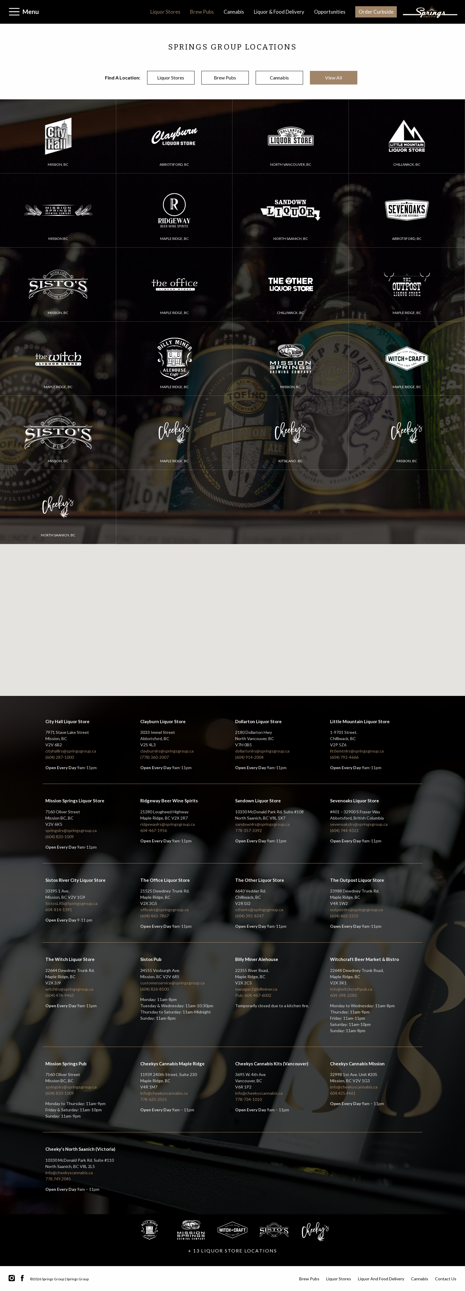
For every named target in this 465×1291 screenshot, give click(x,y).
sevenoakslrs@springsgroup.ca (359, 824)
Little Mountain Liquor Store (360, 721)
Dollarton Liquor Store (258, 721)
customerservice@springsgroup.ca (172, 982)
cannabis (279, 77)
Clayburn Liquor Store (163, 721)
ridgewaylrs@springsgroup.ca (167, 824)
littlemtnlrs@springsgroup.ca (357, 750)
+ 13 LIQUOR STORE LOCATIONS (232, 1250)
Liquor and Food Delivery (381, 1278)
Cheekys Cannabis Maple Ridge (172, 1063)
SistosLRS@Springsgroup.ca (71, 903)
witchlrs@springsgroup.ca (69, 989)
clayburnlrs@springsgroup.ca (167, 750)
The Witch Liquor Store (70, 959)
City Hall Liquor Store (67, 721)
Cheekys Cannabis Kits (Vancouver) (271, 1063)
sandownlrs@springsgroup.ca (262, 824)
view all (333, 77)
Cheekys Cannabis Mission (357, 1063)
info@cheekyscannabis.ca (164, 1093)
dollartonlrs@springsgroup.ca (262, 750)
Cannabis (234, 12)
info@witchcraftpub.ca (351, 989)
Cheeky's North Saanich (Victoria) (80, 1149)
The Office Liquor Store (165, 880)
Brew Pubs (202, 12)
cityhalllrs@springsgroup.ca (70, 750)
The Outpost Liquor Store (357, 880)
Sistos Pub (151, 959)
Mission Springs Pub (66, 1063)
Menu (30, 11)
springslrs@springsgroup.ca (71, 830)
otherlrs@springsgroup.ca (259, 909)
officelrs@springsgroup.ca (164, 909)
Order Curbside (376, 12)
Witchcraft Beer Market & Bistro (364, 959)
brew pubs (225, 77)
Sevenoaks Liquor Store (354, 800)
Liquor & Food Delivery (279, 12)
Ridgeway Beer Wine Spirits (169, 800)
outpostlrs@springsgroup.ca (356, 909)
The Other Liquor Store (259, 880)
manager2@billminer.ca (256, 989)
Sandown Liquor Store (258, 800)
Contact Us (445, 1278)
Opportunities (329, 12)
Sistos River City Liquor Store (75, 880)
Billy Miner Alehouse (256, 959)
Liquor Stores (165, 12)
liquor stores (170, 77)
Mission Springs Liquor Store (74, 800)
